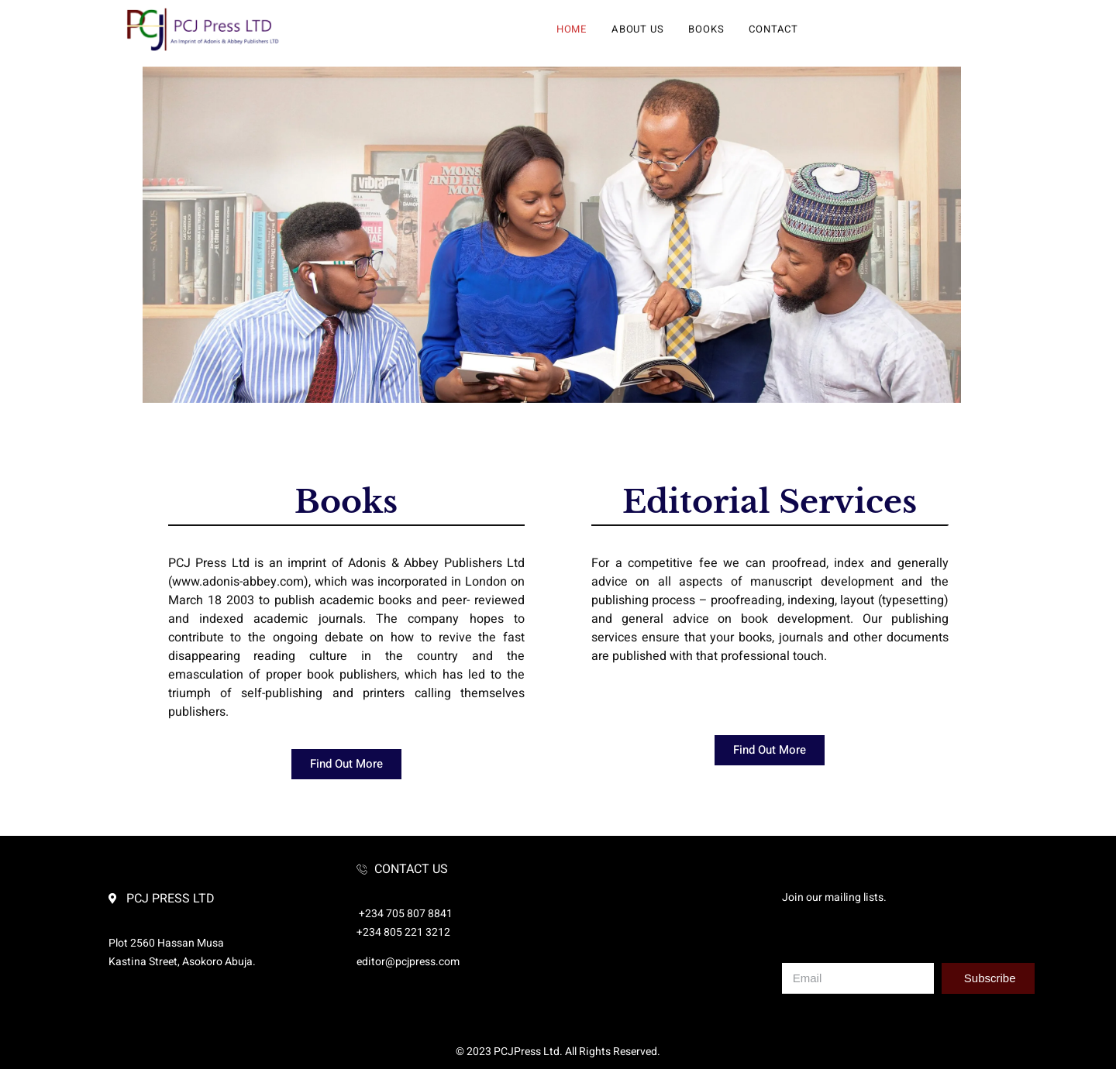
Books (706, 29)
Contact (773, 29)
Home (571, 29)
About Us (637, 29)
